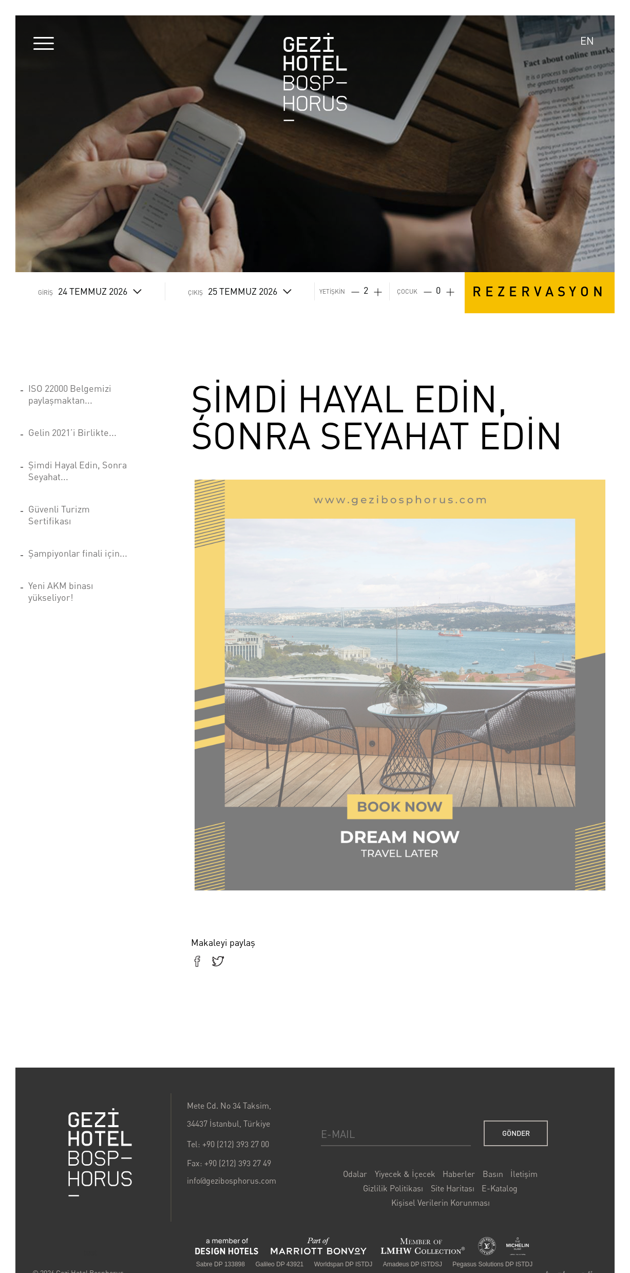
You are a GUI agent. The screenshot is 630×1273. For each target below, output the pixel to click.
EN (587, 40)
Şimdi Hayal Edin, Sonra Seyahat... (77, 470)
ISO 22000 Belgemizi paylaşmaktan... (69, 394)
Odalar (355, 1175)
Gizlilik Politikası (392, 1189)
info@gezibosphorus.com (232, 1181)
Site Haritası (450, 1189)
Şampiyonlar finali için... (77, 553)
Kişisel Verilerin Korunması (439, 1204)
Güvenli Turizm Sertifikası (59, 514)
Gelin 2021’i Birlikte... (72, 432)
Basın (491, 1175)
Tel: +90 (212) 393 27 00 (229, 1146)
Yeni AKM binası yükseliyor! (60, 591)
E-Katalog (497, 1189)
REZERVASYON (539, 291)
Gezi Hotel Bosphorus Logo (315, 77)
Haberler (457, 1175)
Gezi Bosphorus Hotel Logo (102, 1154)
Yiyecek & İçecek (404, 1175)
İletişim (521, 1175)
